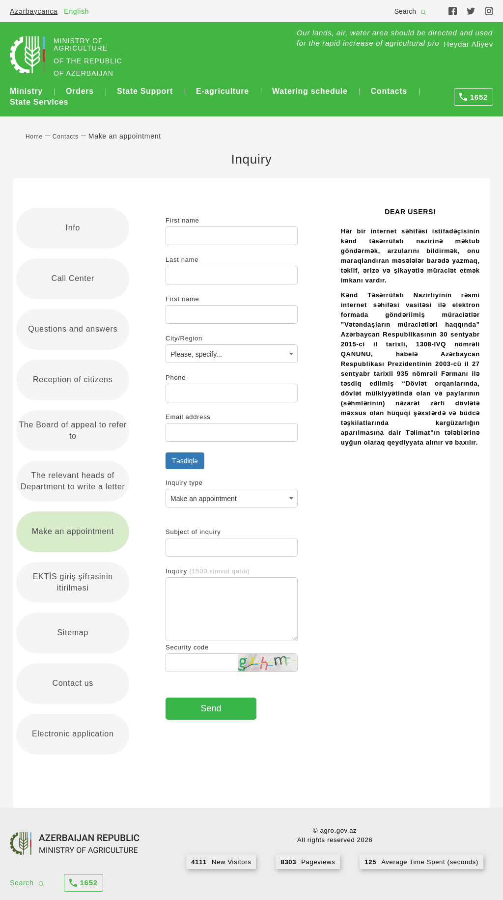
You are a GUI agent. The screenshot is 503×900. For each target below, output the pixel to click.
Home (34, 136)
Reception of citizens (72, 379)
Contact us (73, 683)
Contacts (389, 91)
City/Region (184, 338)
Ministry (26, 91)
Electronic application (73, 734)
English (76, 11)
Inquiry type (184, 482)
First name (182, 220)
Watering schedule (310, 91)
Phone (176, 377)
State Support (145, 91)
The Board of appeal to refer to (73, 430)
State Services (39, 102)
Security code (187, 647)
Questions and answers (72, 329)
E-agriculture (222, 91)
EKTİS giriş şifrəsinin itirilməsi (73, 582)
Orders (80, 91)
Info (73, 228)
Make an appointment (73, 531)
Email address (188, 417)
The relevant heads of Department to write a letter (73, 481)
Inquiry (208, 571)
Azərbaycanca (33, 11)
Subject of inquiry (193, 531)
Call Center (72, 278)
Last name (182, 259)
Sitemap (72, 632)
